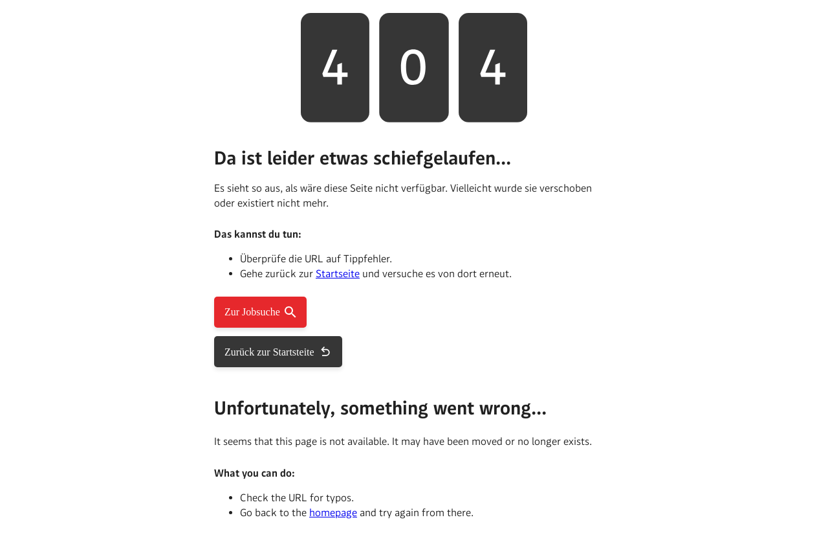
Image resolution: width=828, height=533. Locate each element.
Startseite (338, 273)
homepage (333, 512)
